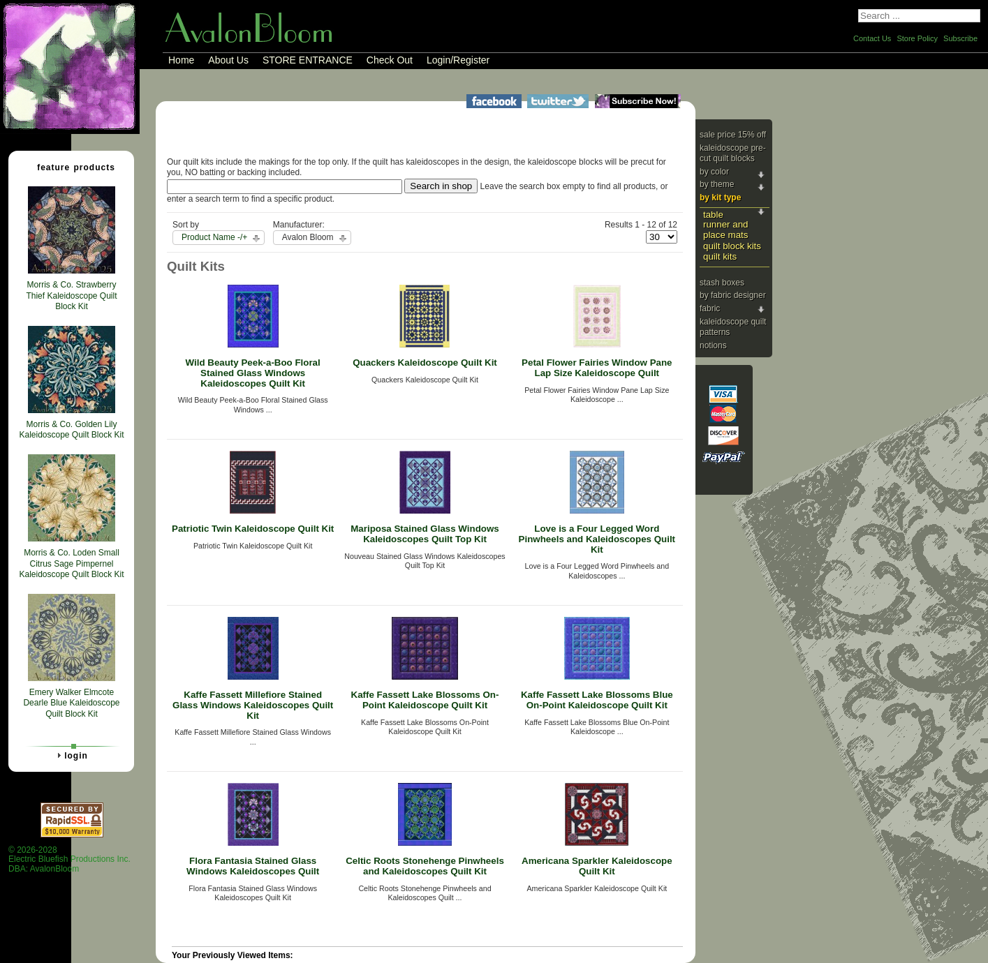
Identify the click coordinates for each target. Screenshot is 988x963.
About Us (228, 60)
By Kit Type (720, 197)
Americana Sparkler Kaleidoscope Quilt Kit (597, 866)
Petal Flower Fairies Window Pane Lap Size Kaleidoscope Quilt (597, 367)
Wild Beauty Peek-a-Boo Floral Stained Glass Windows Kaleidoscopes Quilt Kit (253, 372)
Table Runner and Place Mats (725, 224)
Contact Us (872, 38)
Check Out (390, 60)
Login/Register (458, 60)
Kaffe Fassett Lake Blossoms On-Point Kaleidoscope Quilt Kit (425, 699)
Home (181, 60)
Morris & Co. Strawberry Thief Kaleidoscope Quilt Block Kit (71, 295)
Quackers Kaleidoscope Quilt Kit (425, 362)
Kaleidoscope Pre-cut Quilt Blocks (733, 153)
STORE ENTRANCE (308, 60)
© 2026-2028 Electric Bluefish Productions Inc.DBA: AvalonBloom (69, 859)
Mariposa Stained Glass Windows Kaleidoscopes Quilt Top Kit (425, 533)
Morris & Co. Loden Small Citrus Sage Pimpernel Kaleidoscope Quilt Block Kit (71, 563)
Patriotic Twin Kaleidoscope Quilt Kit (253, 528)
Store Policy (917, 38)
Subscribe (960, 38)
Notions (713, 345)
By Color (714, 172)
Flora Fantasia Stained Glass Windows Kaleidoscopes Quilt (252, 866)
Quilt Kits (720, 256)
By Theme (717, 184)
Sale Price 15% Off (733, 135)
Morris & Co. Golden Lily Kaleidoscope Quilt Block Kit (71, 429)
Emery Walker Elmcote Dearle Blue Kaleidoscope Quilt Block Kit (71, 703)
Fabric (710, 308)
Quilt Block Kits (732, 246)
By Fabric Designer (733, 295)
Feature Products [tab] (70, 166)
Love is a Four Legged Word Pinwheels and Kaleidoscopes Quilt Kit (597, 538)
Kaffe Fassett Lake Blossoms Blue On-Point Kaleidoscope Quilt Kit (597, 699)
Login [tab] (70, 755)
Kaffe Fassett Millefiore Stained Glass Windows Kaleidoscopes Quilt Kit (252, 704)
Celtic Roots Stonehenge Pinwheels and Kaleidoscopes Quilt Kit (425, 866)
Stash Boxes (722, 283)
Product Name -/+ (214, 237)
